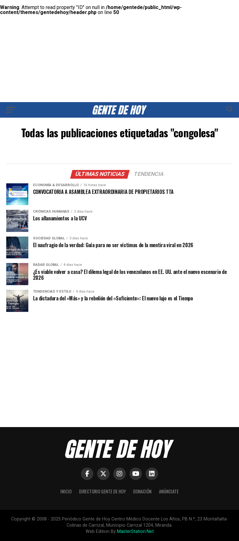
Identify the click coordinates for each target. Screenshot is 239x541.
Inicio (66, 491)
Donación (142, 491)
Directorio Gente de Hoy (102, 491)
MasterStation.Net (135, 531)
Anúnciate (169, 491)
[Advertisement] (119, 43)
